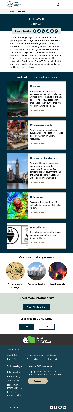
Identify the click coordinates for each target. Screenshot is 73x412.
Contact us (51, 355)
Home (11, 12)
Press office (12, 359)
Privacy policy (13, 372)
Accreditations (38, 227)
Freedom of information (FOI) (15, 386)
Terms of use (13, 380)
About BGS (22, 12)
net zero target (31, 58)
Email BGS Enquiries (36, 307)
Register (38, 381)
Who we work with (41, 125)
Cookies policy (14, 376)
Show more (38, 110)
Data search (37, 197)
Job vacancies (53, 359)
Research (35, 86)
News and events (35, 355)
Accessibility (32, 359)
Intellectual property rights (14, 393)
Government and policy (44, 158)
